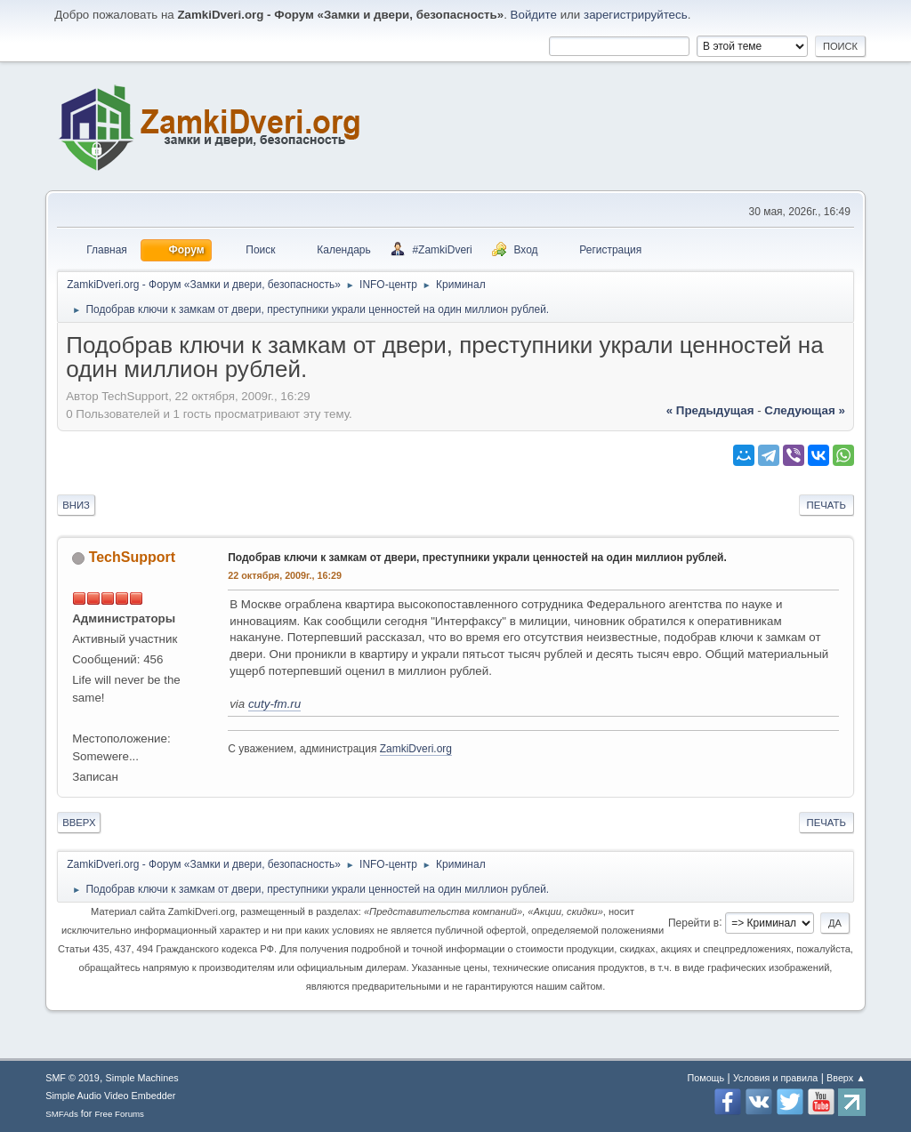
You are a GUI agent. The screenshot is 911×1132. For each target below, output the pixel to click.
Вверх (78, 822)
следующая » (804, 410)
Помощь (705, 1077)
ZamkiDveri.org (416, 749)
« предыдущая (710, 410)
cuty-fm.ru (274, 704)
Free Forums (119, 1114)
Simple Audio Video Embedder (110, 1095)
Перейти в (693, 922)
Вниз (76, 505)
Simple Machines (142, 1077)
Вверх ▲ (846, 1077)
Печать (826, 505)
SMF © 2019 (72, 1077)
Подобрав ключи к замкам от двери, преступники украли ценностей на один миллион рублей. (477, 557)
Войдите (534, 14)
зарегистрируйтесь (636, 14)
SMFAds (61, 1114)
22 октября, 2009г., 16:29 (285, 575)
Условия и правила (775, 1077)
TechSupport (132, 557)
